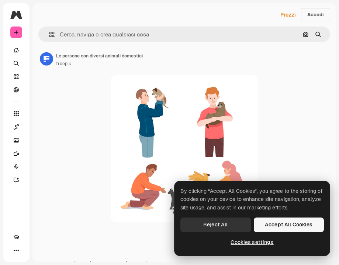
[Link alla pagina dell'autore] (46, 59)
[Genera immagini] (16, 140)
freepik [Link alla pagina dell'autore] (63, 64)
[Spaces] (16, 127)
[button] (49, 34)
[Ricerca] (16, 63)
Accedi (315, 14)
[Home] (16, 50)
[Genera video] (16, 153)
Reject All (215, 224)
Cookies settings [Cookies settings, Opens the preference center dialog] (252, 242)
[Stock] (16, 76)
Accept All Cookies (289, 224)
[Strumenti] (16, 114)
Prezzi (288, 14)
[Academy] (16, 237)
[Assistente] (16, 180)
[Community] (16, 90)
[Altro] (16, 250)
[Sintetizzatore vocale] (16, 167)
